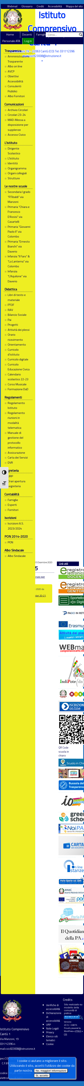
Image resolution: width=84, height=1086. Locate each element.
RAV (10, 310)
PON (10, 542)
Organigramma (17, 168)
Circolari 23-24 (17, 115)
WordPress (68, 1031)
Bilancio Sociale (17, 315)
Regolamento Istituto (16, 405)
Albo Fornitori (16, 96)
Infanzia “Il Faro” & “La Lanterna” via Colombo (19, 261)
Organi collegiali (17, 173)
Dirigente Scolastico (14, 151)
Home (10, 34)
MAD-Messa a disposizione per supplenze (18, 125)
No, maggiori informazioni (51, 1070)
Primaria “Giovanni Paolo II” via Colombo (19, 232)
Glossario (27, 6)
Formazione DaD (18, 389)
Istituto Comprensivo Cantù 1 (52, 28)
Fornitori (13, 510)
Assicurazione (16, 452)
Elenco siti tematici (52, 1038)
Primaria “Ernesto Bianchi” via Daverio (19, 246)
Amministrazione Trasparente (19, 58)
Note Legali (52, 1028)
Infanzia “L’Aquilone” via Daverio (17, 276)
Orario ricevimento (15, 337)
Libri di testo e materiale (17, 297)
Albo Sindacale (17, 556)
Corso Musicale (17, 384)
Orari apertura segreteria (16, 483)
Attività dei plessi (19, 330)
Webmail (12, 6)
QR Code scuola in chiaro (67, 735)
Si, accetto (42, 1075)
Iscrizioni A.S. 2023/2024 (16, 526)
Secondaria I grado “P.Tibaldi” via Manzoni (19, 197)
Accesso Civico (17, 134)
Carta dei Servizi (18, 457)
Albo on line (15, 66)
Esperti (12, 505)
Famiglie (41, 34)
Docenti (27, 34)
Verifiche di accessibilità (53, 1007)
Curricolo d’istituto (13, 352)
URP (10, 476)
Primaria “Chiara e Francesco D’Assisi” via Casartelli (19, 214)
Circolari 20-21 (38, 595)
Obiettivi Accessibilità (15, 78)
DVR (10, 462)
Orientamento (17, 344)
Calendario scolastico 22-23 (18, 376)
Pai (9, 320)
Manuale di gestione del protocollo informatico (15, 440)
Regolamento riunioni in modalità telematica (16, 420)
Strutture (14, 178)
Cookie (50, 1044)
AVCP (11, 71)
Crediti (40, 6)
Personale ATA (11, 41)
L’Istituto (13, 158)
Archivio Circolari (18, 110)
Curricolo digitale (18, 359)
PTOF (11, 305)
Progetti (13, 324)
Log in (28, 41)
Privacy (50, 1032)
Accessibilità (55, 6)
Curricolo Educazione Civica (19, 367)
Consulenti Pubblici (14, 88)
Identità (13, 163)
